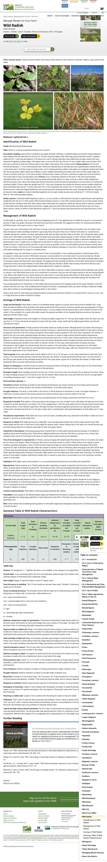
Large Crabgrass (89, 717)
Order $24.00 (95, 544)
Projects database (8, 816)
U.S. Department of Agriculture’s (12, 836)
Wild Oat (85, 809)
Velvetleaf (86, 791)
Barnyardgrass (88, 608)
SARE (4, 16)
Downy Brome (88, 651)
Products (10, 16)
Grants (50, 9)
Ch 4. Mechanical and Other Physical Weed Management (93, 585)
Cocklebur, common (90, 636)
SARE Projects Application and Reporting (14, 822)
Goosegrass (87, 676)
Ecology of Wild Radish (92, 832)
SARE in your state (8, 820)
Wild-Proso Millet (89, 813)
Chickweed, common (90, 632)
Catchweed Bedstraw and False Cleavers (92, 623)
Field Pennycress (89, 658)
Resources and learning (10, 818)
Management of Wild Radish (91, 827)
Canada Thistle (88, 619)
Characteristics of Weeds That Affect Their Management (92, 572)
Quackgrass (87, 757)
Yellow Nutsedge (89, 845)
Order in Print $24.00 (29, 36)
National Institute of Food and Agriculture (32, 836)
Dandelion (86, 640)
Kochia (85, 710)
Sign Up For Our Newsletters (70, 799)
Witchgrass (86, 841)
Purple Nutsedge (89, 750)
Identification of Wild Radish (91, 821)
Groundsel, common (90, 680)
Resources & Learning (80, 9)
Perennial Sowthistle (90, 732)
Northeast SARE (43, 818)
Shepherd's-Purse (89, 780)
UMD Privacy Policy (57, 840)
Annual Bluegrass (89, 600)
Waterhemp (87, 794)
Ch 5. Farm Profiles (90, 590)
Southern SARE (42, 820)
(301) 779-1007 (15, 41)
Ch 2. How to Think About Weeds (92, 564)
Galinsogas (86, 669)
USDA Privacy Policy (42, 840)
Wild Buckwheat (88, 798)
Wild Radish (87, 816)
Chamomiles (87, 628)
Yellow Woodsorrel (89, 849)
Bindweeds (86, 615)
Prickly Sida (87, 746)
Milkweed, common (90, 695)
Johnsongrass (88, 706)
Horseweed (87, 691)
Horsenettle (87, 687)
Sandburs (86, 776)
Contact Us (65, 821)
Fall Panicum (87, 654)
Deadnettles (87, 643)
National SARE (42, 814)
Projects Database (62, 9)
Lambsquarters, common (92, 713)
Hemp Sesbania (88, 684)
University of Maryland (75, 835)
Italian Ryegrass (88, 698)
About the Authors (89, 856)
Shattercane (87, 768)
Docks (84, 647)
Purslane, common (89, 754)
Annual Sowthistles (90, 604)
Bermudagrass (88, 611)
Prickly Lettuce (88, 743)
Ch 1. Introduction (89, 559)
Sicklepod (86, 783)
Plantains (86, 739)
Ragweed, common (90, 761)
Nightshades (87, 724)
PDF (95, 538)
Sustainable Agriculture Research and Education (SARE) (31, 835)
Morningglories (88, 721)
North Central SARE (43, 816)
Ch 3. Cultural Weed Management (90, 579)
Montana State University (77, 838)
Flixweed (85, 662)
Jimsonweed (87, 702)
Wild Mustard (87, 805)
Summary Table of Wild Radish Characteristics (92, 836)
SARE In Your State (97, 9)
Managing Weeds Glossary (93, 852)
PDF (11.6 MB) (9, 36)
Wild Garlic (86, 802)
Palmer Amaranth (89, 728)
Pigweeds (86, 735)
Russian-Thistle (88, 765)
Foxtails (85, 665)
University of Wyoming (21, 840)
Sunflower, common (90, 772)
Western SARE (42, 822)
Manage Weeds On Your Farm (22, 16)
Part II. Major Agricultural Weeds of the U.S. (92, 595)
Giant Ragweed (88, 673)
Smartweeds (87, 787)
